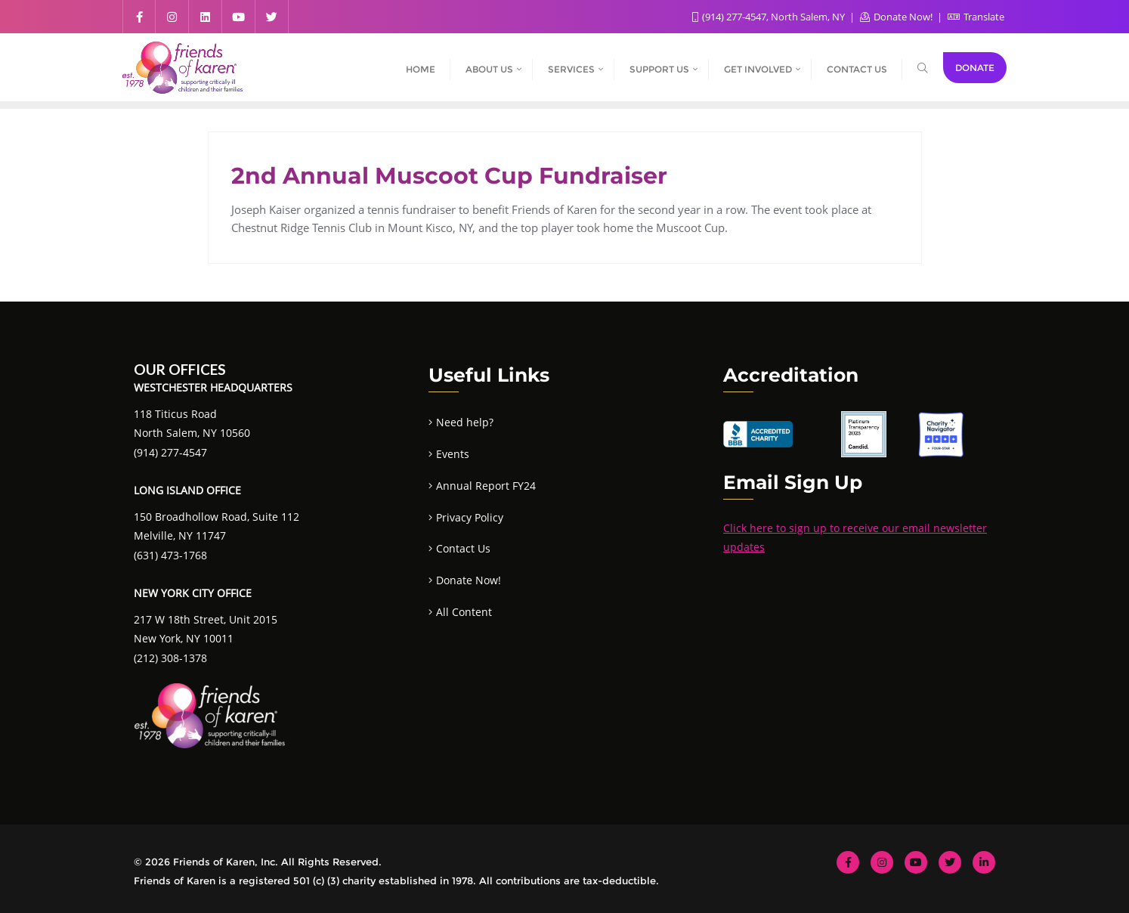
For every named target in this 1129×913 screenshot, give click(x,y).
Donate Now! (897, 16)
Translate (976, 16)
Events (452, 454)
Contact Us (463, 548)
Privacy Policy (469, 517)
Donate (974, 67)
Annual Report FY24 (486, 485)
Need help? (464, 422)
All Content (464, 612)
